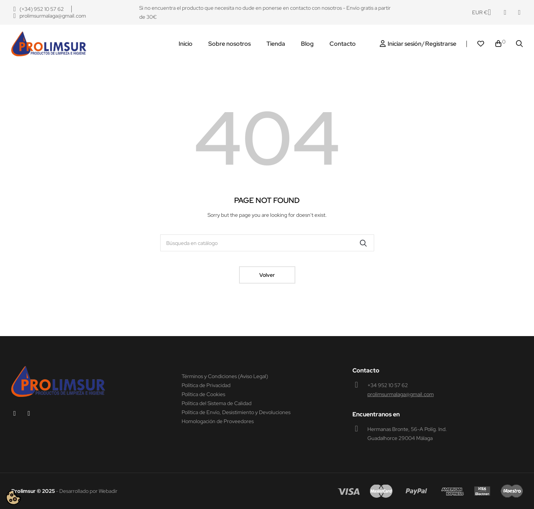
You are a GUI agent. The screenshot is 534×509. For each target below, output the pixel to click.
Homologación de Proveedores (218, 421)
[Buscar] (267, 242)
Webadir (108, 491)
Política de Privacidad (206, 385)
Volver (267, 275)
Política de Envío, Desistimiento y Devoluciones (236, 412)
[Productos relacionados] (481, 12)
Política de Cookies (203, 394)
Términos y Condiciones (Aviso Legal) (225, 376)
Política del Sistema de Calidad (216, 403)
